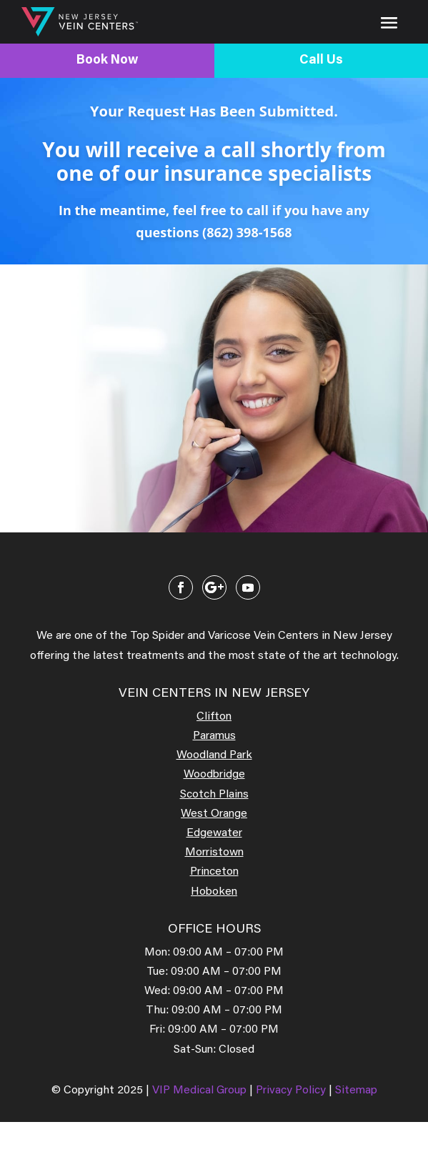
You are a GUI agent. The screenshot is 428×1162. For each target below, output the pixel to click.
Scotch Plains (214, 794)
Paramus (214, 736)
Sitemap (356, 1090)
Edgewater (214, 833)
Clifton (214, 716)
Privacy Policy (292, 1090)
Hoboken (214, 892)
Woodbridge (214, 774)
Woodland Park (214, 755)
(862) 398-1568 (247, 232)
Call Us (321, 60)
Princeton (214, 872)
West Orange (214, 814)
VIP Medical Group (200, 1090)
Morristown (214, 852)
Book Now (107, 60)
